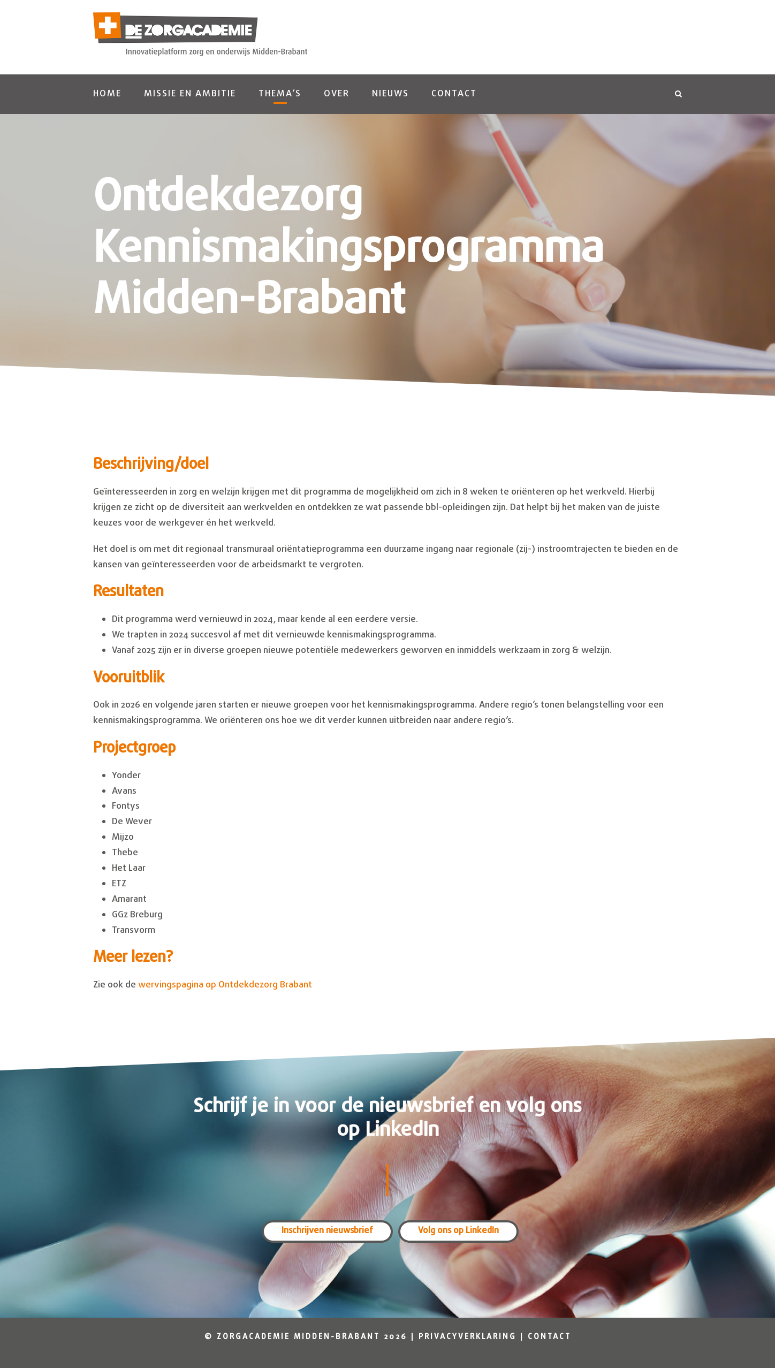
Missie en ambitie (190, 94)
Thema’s (280, 94)
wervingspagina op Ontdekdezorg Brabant (225, 985)
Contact (454, 94)
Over (336, 94)
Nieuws (390, 94)
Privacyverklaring (467, 1337)
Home (107, 94)
